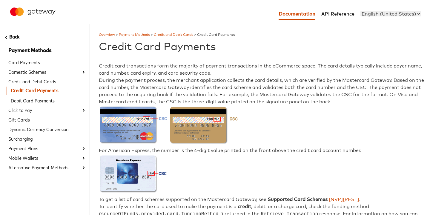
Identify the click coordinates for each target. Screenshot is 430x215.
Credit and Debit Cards (32, 81)
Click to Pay (20, 110)
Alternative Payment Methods (38, 167)
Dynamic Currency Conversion (38, 129)
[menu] (390, 13)
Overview (107, 35)
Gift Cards (19, 119)
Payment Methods (29, 50)
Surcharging (20, 138)
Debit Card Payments (33, 100)
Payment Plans (23, 148)
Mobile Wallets (23, 157)
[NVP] (336, 199)
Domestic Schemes (27, 71)
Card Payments (24, 62)
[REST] (351, 199)
